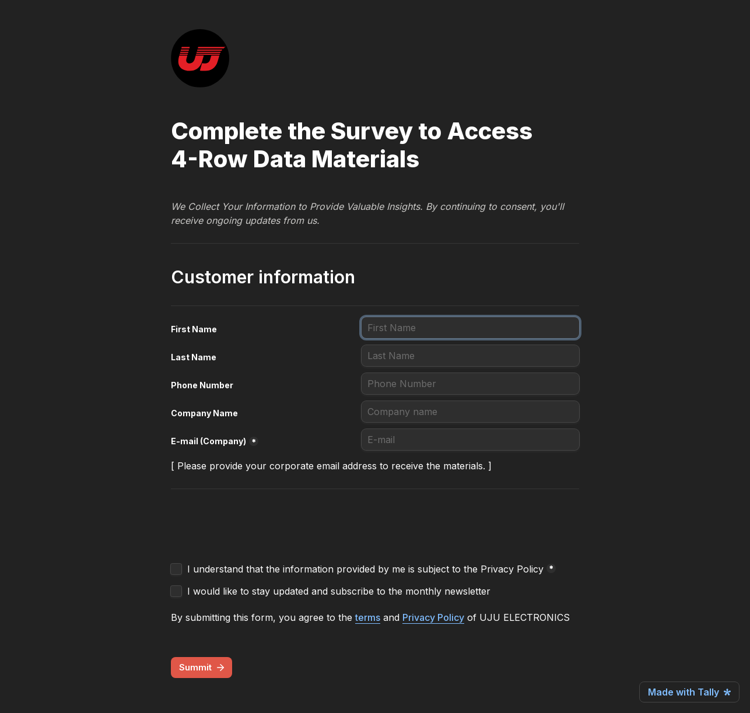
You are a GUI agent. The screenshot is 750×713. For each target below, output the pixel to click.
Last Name (193, 357)
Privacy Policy (433, 617)
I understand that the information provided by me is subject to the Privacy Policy (365, 569)
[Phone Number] (470, 383)
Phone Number (202, 385)
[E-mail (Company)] (470, 439)
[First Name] (470, 327)
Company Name (204, 413)
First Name (194, 329)
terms (367, 617)
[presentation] (259, 529)
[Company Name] (470, 411)
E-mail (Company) (208, 441)
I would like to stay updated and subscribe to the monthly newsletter (338, 591)
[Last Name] (470, 355)
